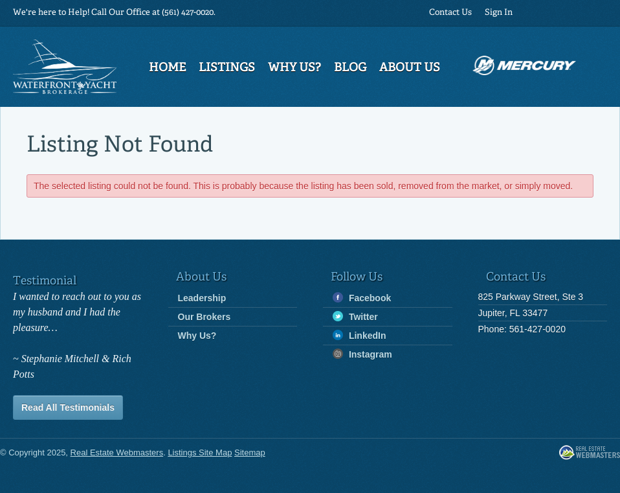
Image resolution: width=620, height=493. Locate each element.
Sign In (499, 12)
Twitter (355, 316)
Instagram (362, 354)
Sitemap (249, 452)
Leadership (202, 298)
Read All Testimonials (68, 407)
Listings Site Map (200, 452)
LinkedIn (359, 335)
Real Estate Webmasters (589, 453)
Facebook (362, 297)
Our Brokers (204, 317)
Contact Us (450, 12)
